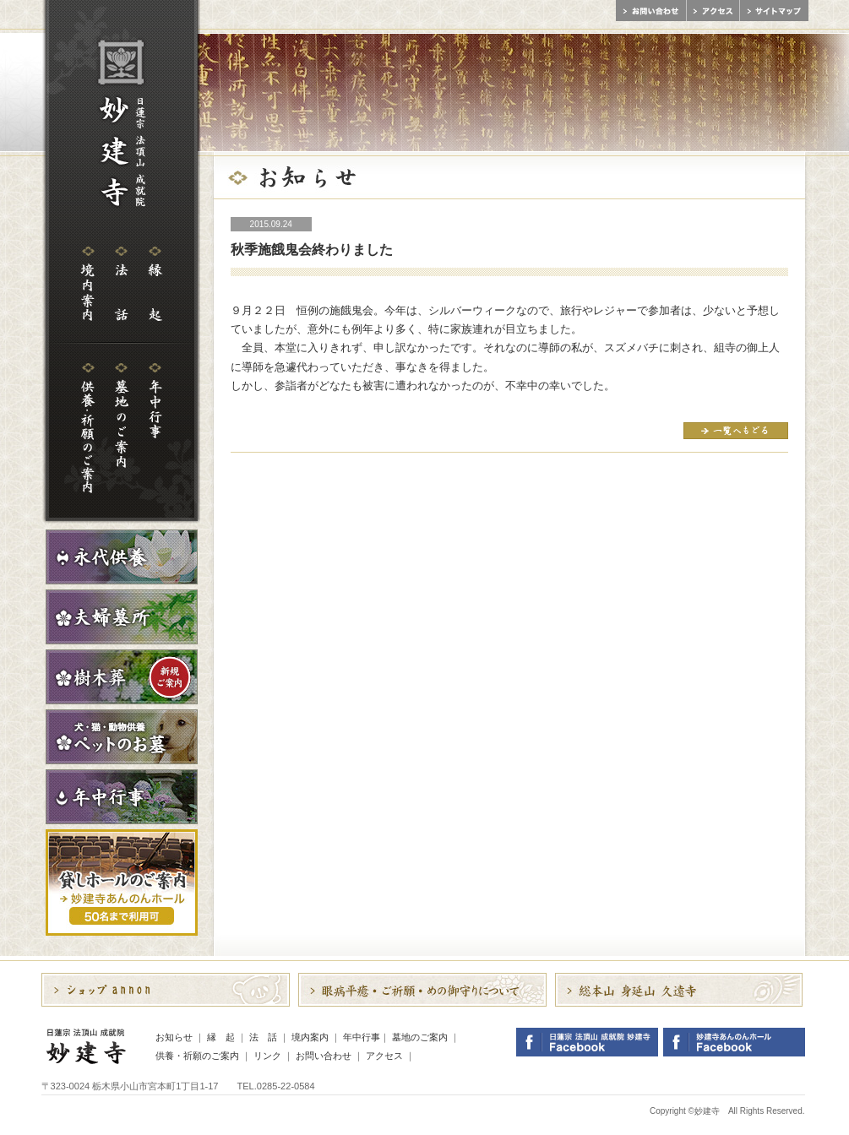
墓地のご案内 (420, 1037)
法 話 (263, 1037)
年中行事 (361, 1037)
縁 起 (221, 1037)
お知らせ (174, 1037)
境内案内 (310, 1037)
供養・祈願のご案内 (197, 1056)
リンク (267, 1056)
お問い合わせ (323, 1056)
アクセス (384, 1056)
